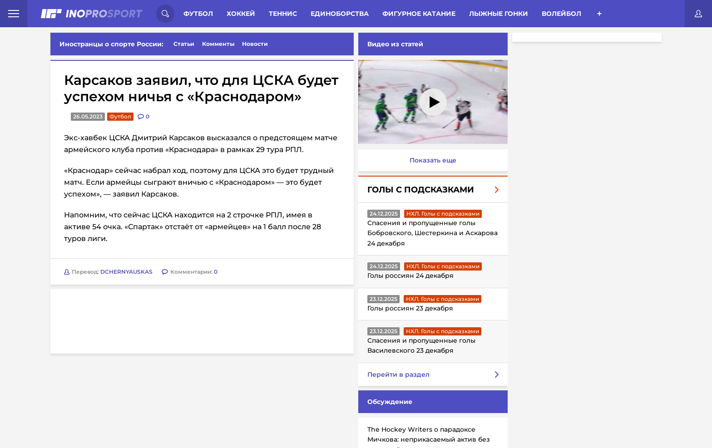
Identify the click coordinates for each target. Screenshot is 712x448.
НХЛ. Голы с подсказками (443, 213)
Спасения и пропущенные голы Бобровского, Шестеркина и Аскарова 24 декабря (432, 233)
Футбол (198, 14)
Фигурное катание (418, 14)
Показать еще (433, 160)
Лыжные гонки (498, 14)
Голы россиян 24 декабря (410, 275)
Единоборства (340, 14)
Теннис (283, 14)
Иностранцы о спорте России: (111, 44)
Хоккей (241, 14)
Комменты (218, 43)
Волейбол (561, 14)
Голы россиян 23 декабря (410, 308)
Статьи (183, 43)
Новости (255, 43)
